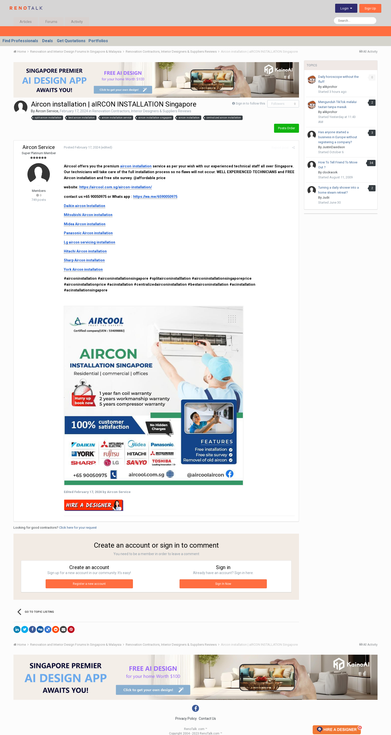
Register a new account (89, 578)
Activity (77, 22)
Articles (26, 22)
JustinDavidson (333, 147)
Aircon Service (47, 111)
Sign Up (370, 8)
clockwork (330, 172)
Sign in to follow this (250, 103)
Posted (82, 147)
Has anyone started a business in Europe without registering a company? (337, 137)
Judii (325, 197)
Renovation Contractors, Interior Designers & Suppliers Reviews (141, 111)
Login (346, 8)
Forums (51, 22)
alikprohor (329, 87)
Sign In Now (223, 578)
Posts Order (286, 128)
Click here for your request (78, 522)
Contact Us (207, 713)
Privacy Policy (186, 713)
